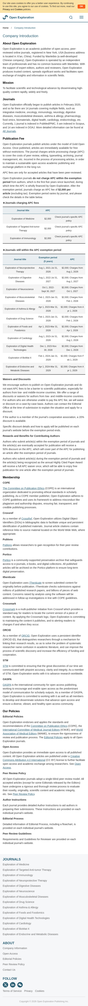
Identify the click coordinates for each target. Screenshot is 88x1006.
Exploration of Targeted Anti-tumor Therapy (27, 869)
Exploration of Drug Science (19, 318)
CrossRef (26, 518)
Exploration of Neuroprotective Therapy (25, 880)
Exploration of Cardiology (20, 338)
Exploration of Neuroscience (20, 289)
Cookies (19, 9)
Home (6, 28)
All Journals (9, 131)
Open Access (10, 953)
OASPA (7, 684)
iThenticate (35, 582)
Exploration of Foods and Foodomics (23, 912)
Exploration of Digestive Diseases (22, 885)
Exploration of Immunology (23, 238)
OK (81, 6)
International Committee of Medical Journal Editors (31, 729)
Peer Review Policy (14, 964)
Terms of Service (12, 991)
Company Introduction (24, 28)
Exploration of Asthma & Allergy (20, 309)
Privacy (6, 9)
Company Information (15, 948)
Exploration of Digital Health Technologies (26, 918)
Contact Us (9, 969)
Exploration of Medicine (23, 219)
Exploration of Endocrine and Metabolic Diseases (30, 934)
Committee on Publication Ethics (49, 726)
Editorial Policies (53, 737)
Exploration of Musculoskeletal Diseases (25, 896)
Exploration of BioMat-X (20, 358)
